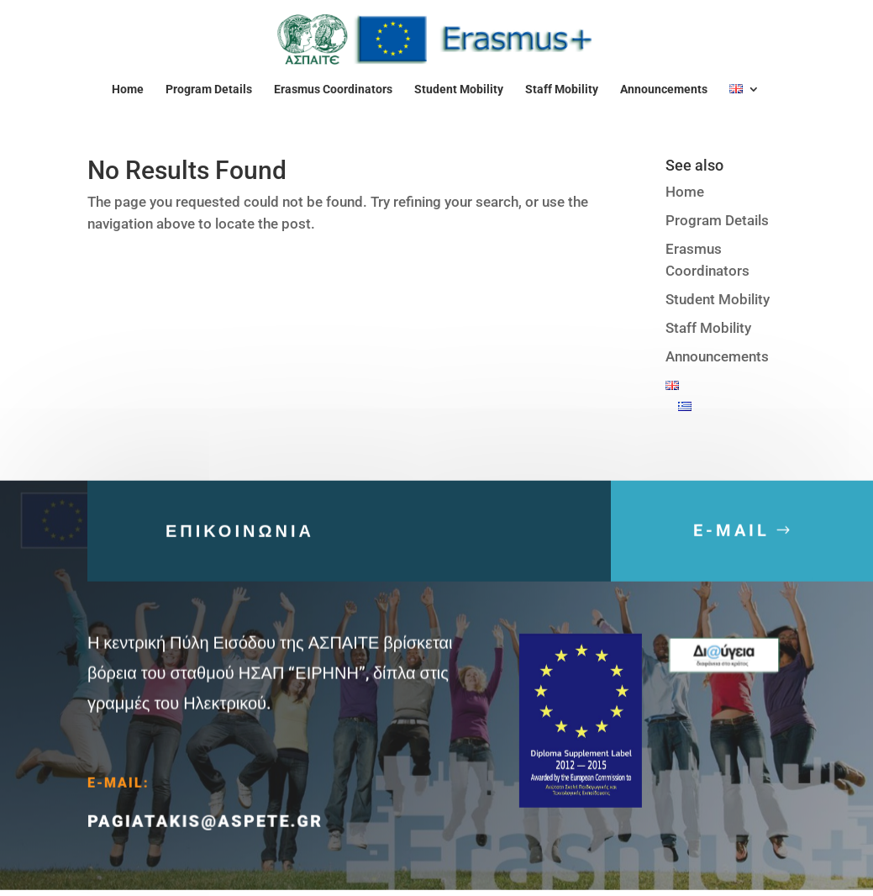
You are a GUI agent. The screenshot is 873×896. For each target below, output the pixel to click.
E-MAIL (731, 537)
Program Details (209, 89)
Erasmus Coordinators (333, 89)
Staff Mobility (561, 89)
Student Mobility (458, 89)
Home (128, 89)
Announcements (663, 89)
